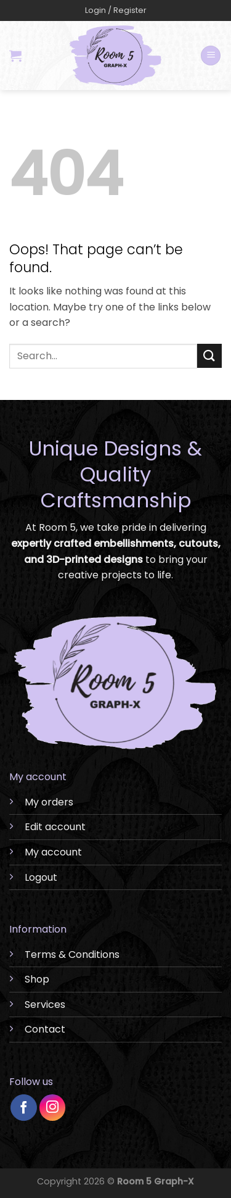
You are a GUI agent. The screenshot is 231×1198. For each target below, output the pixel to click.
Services (45, 1004)
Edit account (55, 827)
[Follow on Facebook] (23, 1107)
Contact (45, 1029)
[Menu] (211, 56)
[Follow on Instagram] (52, 1107)
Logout (41, 877)
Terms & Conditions (72, 954)
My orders (49, 802)
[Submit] (209, 356)
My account (53, 852)
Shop (37, 979)
